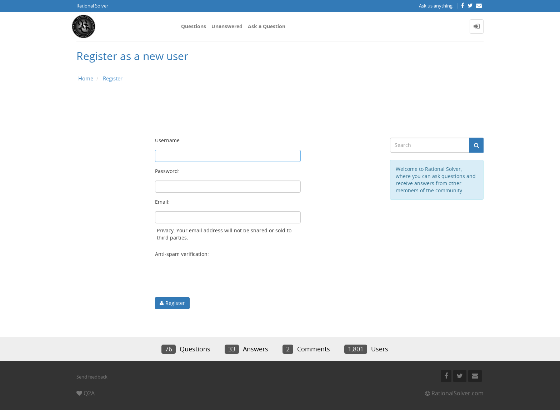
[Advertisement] (280, 112)
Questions (193, 26)
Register (175, 303)
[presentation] (209, 277)
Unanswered (226, 26)
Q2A (89, 393)
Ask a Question (266, 26)
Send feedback (92, 377)
